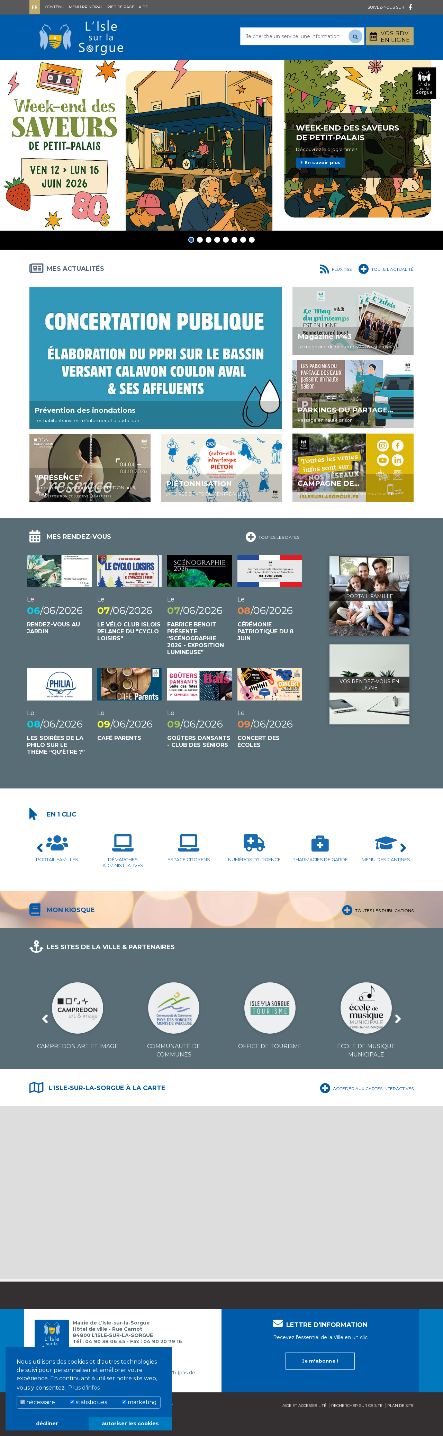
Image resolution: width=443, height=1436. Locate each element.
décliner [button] (47, 1423)
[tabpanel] (221, 163)
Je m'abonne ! (320, 1378)
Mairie (49, 68)
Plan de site (400, 1422)
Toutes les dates (272, 553)
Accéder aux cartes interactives (367, 1104)
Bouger (304, 68)
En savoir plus (320, 179)
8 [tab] (252, 257)
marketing (139, 1402)
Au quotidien (100, 68)
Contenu (54, 7)
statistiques (88, 1402)
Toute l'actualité (386, 285)
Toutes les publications (378, 926)
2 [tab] (200, 257)
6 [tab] (234, 257)
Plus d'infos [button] (84, 1387)
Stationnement (379, 68)
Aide (143, 7)
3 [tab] (208, 257)
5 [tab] (226, 257)
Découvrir (209, 68)
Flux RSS (336, 285)
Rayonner (157, 68)
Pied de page (120, 7)
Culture (259, 68)
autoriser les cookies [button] (130, 1423)
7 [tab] (243, 257)
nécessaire (37, 1402)
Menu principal (86, 7)
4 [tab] (217, 257)
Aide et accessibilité (304, 1422)
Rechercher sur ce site (356, 1422)
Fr (35, 7)
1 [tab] (191, 257)
